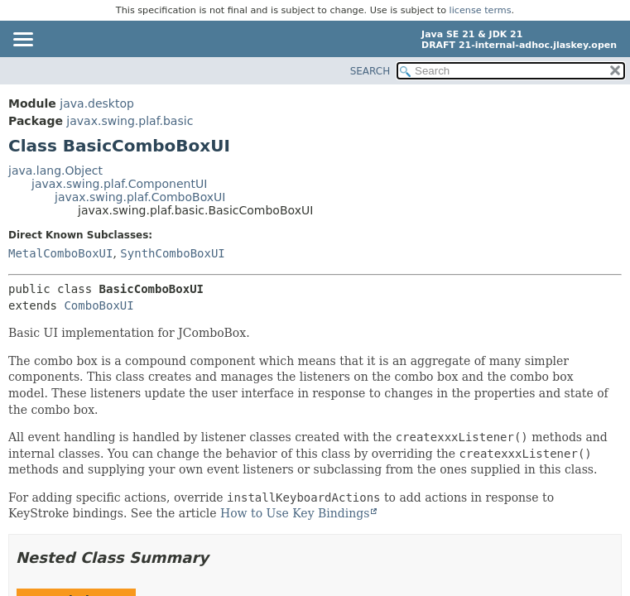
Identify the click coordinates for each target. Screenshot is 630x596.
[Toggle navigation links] (22, 40)
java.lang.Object (55, 170)
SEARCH (370, 71)
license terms (481, 10)
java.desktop (97, 103)
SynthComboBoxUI (172, 253)
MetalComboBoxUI (60, 253)
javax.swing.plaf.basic (129, 120)
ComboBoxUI (98, 305)
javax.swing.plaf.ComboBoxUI (140, 197)
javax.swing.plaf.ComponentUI (119, 183)
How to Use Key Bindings (294, 513)
